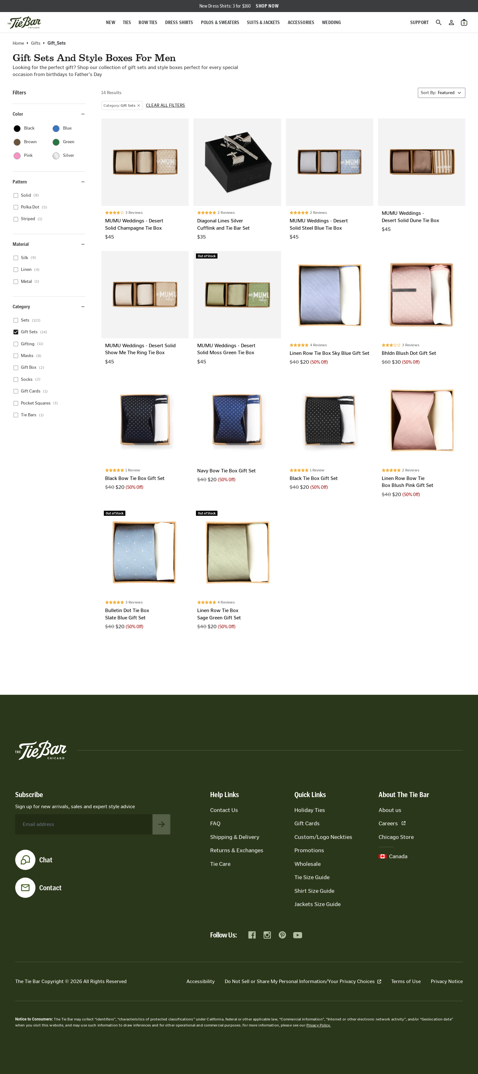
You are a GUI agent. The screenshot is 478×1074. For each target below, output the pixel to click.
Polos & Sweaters (220, 22)
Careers (392, 823)
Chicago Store (396, 837)
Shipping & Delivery (234, 837)
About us (390, 810)
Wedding (331, 22)
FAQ (215, 823)
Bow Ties (148, 22)
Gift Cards (307, 823)
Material (49, 244)
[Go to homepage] (24, 22)
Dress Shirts (179, 22)
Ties (127, 22)
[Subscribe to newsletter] (161, 824)
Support (419, 22)
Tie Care (220, 863)
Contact (50, 888)
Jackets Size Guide (317, 904)
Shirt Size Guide (314, 890)
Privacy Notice (447, 981)
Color (49, 114)
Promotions (309, 850)
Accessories (301, 22)
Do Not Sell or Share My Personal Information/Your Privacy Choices (303, 981)
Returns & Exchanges (236, 850)
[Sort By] (441, 93)
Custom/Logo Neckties (323, 837)
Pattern (49, 182)
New (110, 22)
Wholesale (307, 863)
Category (49, 307)
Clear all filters (165, 105)
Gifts (36, 43)
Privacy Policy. (318, 1025)
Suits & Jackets (263, 22)
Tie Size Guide (312, 877)
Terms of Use (406, 981)
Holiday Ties (309, 810)
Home (18, 43)
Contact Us (224, 810)
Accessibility (200, 981)
